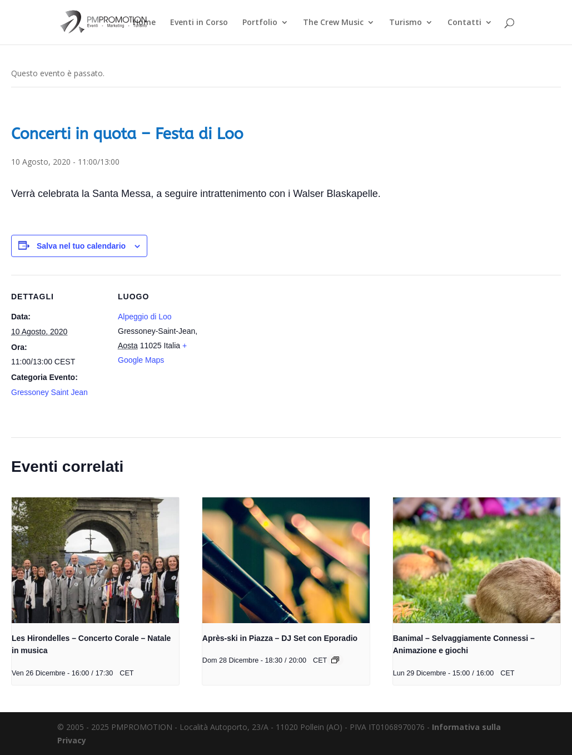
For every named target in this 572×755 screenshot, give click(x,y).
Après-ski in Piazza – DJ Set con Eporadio (279, 638)
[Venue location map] (283, 352)
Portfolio (259, 22)
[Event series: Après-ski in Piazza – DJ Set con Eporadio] (335, 660)
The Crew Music (333, 22)
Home (144, 22)
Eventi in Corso (199, 22)
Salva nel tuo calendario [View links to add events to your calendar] (81, 245)
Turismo (405, 22)
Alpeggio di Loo (145, 316)
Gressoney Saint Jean (49, 392)
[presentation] (95, 560)
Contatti (464, 22)
